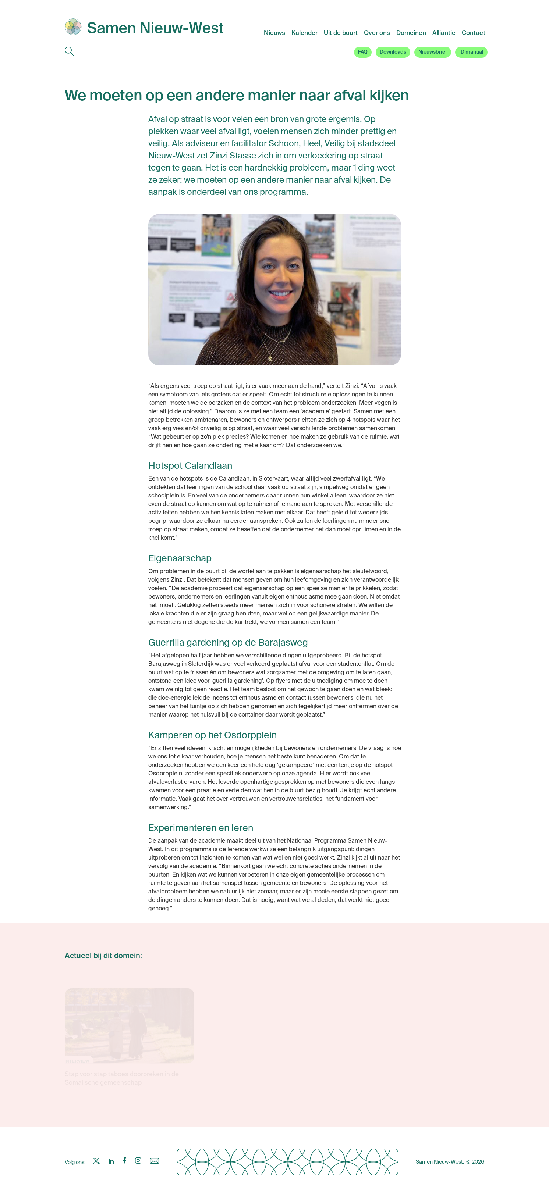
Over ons (377, 33)
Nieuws (274, 33)
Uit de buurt (341, 33)
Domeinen (411, 33)
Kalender (304, 33)
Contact (473, 33)
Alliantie (444, 33)
